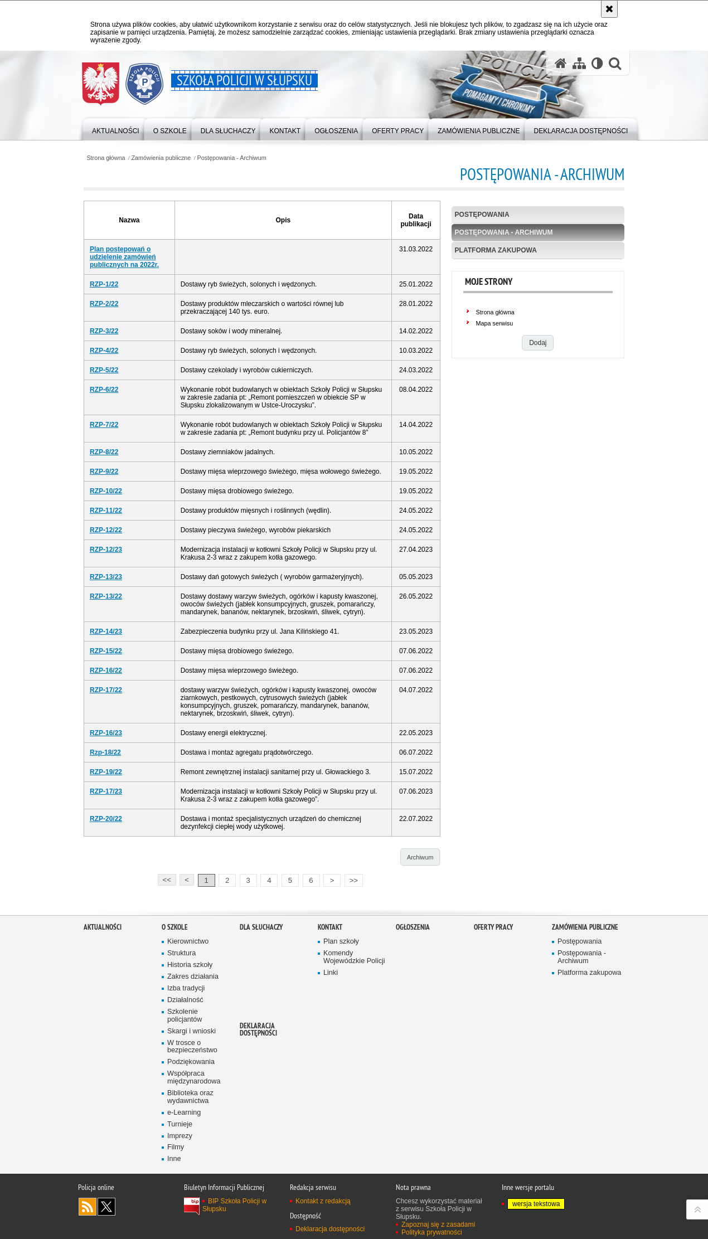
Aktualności (103, 927)
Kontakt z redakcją (323, 1201)
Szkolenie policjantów (184, 1015)
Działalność (185, 1000)
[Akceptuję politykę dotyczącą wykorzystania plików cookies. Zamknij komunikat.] (609, 9)
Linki (330, 972)
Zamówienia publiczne (161, 158)
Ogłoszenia (413, 927)
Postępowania (482, 214)
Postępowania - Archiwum (231, 158)
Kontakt (330, 927)
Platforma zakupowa (496, 250)
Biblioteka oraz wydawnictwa (190, 1097)
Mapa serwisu (494, 323)
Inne (174, 1159)
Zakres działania (193, 976)
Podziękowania (191, 1062)
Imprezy (179, 1136)
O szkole (175, 927)
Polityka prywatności (431, 1232)
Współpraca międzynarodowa (193, 1077)
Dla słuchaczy (261, 927)
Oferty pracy (493, 927)
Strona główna (105, 158)
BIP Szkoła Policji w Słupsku (234, 1205)
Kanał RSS (87, 1207)
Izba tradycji (186, 988)
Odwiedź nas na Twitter (106, 1207)
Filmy (175, 1147)
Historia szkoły (189, 965)
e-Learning (184, 1112)
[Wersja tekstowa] (597, 63)
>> (351, 879)
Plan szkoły (341, 941)
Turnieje (179, 1124)
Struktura (181, 953)
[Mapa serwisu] (579, 63)
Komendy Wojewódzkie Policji (354, 957)
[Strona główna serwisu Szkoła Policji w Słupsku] (561, 63)
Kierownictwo (187, 941)
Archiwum (420, 857)
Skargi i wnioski (191, 1031)
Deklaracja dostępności (258, 1029)
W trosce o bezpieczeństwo (192, 1047)
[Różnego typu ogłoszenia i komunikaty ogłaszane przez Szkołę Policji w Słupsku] (336, 128)
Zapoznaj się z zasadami (438, 1224)
